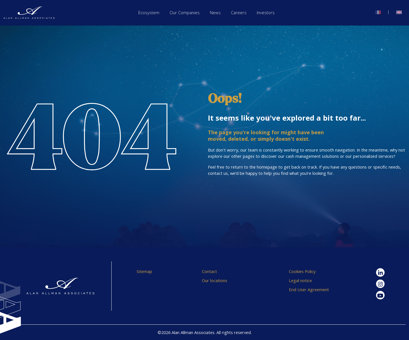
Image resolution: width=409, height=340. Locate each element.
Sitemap (144, 271)
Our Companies (185, 12)
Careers (239, 12)
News (215, 12)
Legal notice (300, 280)
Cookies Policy (302, 271)
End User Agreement (309, 289)
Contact (209, 271)
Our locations (214, 280)
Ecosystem (148, 12)
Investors (266, 12)
